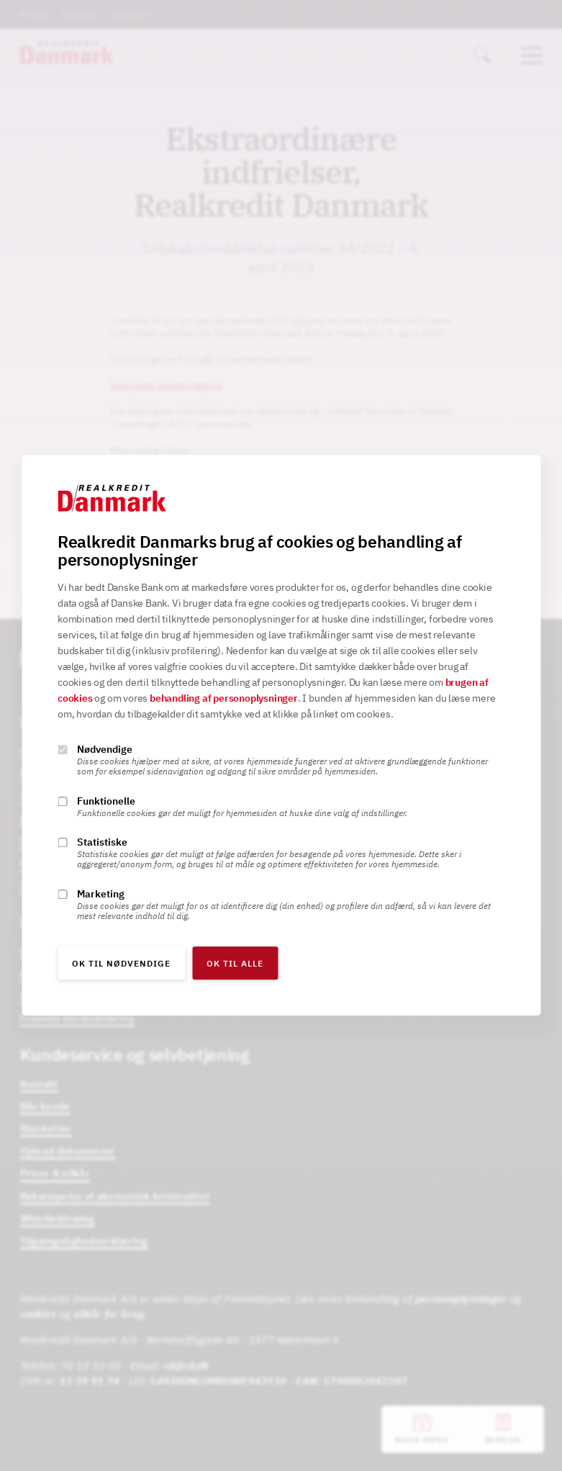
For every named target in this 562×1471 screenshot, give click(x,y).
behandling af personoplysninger (224, 698)
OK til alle (235, 964)
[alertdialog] (281, 735)
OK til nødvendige (121, 964)
